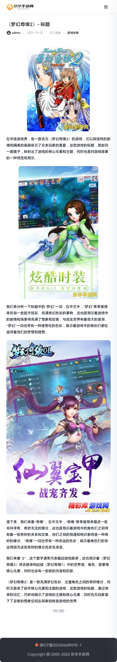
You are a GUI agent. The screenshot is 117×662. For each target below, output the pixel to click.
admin (16, 33)
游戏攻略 (73, 33)
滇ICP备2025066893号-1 (60, 645)
